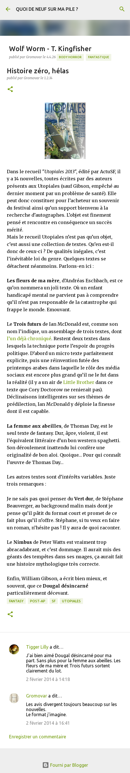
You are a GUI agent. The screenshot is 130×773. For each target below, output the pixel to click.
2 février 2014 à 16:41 (48, 723)
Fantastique (98, 57)
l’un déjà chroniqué (29, 338)
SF (54, 601)
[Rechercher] (122, 9)
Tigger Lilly (37, 646)
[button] (10, 89)
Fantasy (16, 601)
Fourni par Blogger (65, 765)
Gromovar (36, 695)
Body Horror (70, 57)
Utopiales (71, 601)
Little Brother (78, 382)
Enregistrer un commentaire (37, 736)
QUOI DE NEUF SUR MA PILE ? (47, 9)
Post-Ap (37, 601)
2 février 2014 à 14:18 (48, 679)
